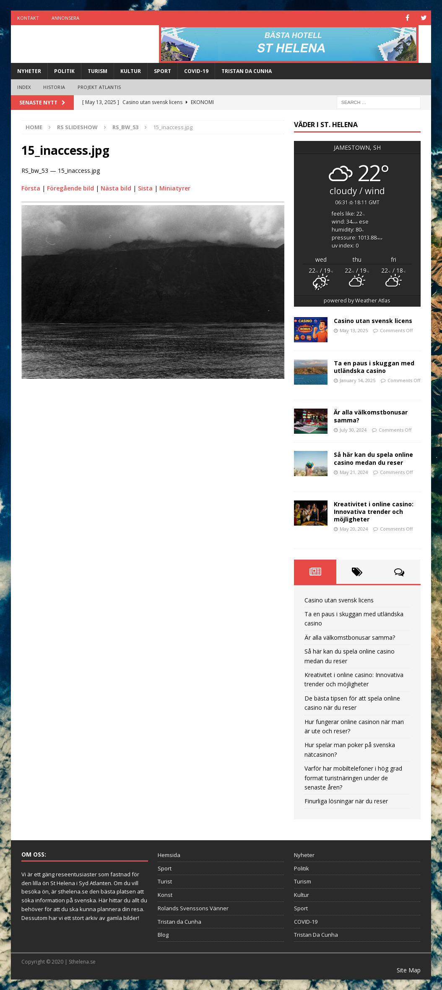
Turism (97, 71)
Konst (165, 895)
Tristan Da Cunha (246, 71)
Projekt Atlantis (99, 87)
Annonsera (65, 18)
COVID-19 (196, 71)
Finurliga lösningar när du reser (346, 801)
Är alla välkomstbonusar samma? (371, 416)
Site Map (409, 970)
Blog (163, 934)
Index (24, 87)
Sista (145, 188)
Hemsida (169, 855)
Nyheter (29, 71)
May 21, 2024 (354, 472)
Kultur (130, 71)
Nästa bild (116, 188)
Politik (64, 71)
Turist (165, 881)
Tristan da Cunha (179, 921)
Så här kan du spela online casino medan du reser (373, 458)
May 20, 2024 (354, 529)
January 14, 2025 (357, 380)
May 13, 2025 (354, 330)
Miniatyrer (174, 188)
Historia (54, 87)
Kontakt (28, 18)
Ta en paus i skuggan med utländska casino (374, 367)
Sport (162, 71)
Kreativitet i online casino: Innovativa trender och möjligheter (373, 511)
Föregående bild (70, 188)
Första (30, 188)
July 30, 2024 (353, 430)
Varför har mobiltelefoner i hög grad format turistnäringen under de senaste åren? (353, 777)
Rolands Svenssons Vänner (193, 908)
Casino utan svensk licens (373, 321)
